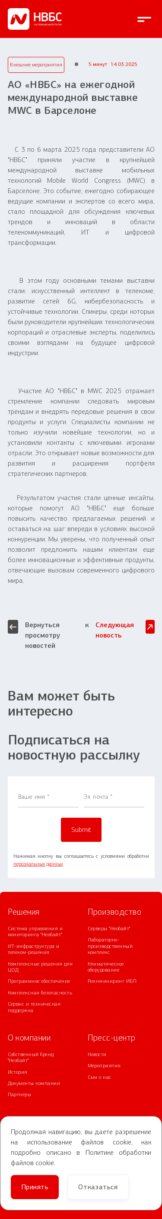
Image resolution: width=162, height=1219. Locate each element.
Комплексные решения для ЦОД (40, 967)
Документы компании (34, 1083)
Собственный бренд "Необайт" (31, 1057)
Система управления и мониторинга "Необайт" (35, 931)
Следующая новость (125, 629)
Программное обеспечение (39, 981)
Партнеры (20, 1094)
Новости (97, 1054)
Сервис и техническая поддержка (34, 1007)
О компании (29, 1038)
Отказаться (98, 1187)
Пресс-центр (112, 1038)
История (18, 1072)
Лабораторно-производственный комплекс (110, 946)
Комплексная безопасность (40, 993)
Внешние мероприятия (36, 65)
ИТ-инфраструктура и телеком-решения (34, 949)
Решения (24, 912)
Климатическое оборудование (106, 967)
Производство (115, 912)
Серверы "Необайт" (109, 928)
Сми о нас (99, 1077)
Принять (34, 1187)
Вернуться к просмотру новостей (48, 635)
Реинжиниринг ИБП (112, 981)
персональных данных (38, 864)
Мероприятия (104, 1066)
